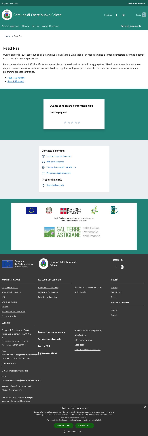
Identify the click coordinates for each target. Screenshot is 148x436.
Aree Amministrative (11, 292)
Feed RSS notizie (15, 77)
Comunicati (116, 292)
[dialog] (74, 420)
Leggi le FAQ (44, 346)
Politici (5, 306)
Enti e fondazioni (9, 301)
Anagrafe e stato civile (48, 287)
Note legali (79, 344)
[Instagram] (119, 15)
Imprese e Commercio (48, 292)
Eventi (114, 315)
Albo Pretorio (80, 335)
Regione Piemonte (10, 3)
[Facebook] (112, 15)
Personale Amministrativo (13, 311)
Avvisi (114, 297)
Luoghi (114, 310)
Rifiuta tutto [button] (84, 425)
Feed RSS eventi (15, 81)
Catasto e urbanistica (47, 297)
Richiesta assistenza (47, 352)
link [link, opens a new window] (99, 420)
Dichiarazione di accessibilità (87, 349)
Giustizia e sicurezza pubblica (88, 287)
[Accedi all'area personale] (136, 3)
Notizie (114, 287)
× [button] (145, 407)
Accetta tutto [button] (63, 425)
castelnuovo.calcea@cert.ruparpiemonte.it (21, 354)
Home (7, 36)
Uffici (4, 297)
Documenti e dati (9, 316)
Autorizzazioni (81, 292)
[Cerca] (143, 15)
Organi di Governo (10, 287)
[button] (74, 431)
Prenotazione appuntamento (51, 332)
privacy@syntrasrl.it (18, 370)
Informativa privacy (83, 340)
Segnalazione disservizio (49, 339)
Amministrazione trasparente (88, 330)
